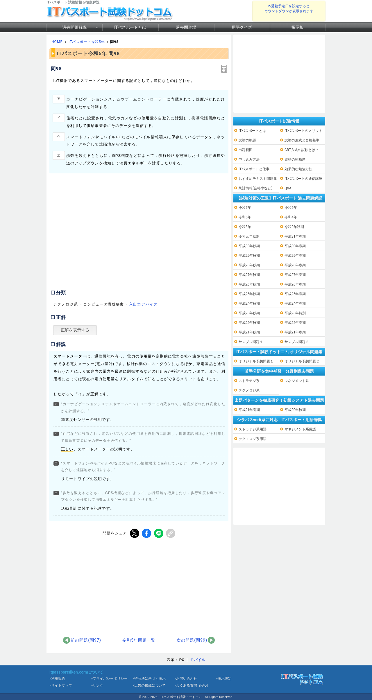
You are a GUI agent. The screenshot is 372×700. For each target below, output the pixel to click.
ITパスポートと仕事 (254, 169)
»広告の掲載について (149, 685)
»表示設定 (224, 678)
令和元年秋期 (249, 236)
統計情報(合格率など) (255, 188)
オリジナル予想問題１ (256, 361)
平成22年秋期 (249, 323)
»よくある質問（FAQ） (192, 685)
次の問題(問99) (192, 640)
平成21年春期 (295, 332)
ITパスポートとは (130, 27)
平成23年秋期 (249, 313)
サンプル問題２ (297, 342)
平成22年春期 (295, 323)
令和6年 (291, 208)
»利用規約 (57, 678)
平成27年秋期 (249, 275)
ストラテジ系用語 (253, 429)
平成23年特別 (295, 313)
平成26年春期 (295, 284)
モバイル (197, 660)
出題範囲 (246, 150)
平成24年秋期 (249, 303)
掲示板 (297, 27)
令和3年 (245, 227)
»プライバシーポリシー (109, 678)
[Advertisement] (98, 237)
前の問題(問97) (86, 640)
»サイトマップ (60, 685)
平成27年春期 (295, 275)
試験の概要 (247, 140)
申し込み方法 (249, 159)
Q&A (288, 188)
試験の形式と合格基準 (302, 140)
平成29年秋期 (249, 256)
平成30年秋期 (249, 246)
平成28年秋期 (249, 265)
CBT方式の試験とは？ (302, 150)
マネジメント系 (297, 381)
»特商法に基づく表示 (149, 678)
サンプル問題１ (251, 342)
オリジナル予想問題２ (302, 361)
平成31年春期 (295, 236)
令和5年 (245, 217)
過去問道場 (186, 27)
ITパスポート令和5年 (87, 42)
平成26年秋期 (249, 284)
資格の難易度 (295, 159)
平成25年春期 (295, 294)
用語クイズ (242, 27)
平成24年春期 (295, 303)
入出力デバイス (143, 304)
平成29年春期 (295, 256)
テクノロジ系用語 (253, 439)
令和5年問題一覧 (138, 640)
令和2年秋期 (294, 227)
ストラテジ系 (249, 381)
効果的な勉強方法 (298, 169)
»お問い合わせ (185, 678)
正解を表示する (75, 330)
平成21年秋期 (249, 332)
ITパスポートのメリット (303, 131)
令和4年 (291, 217)
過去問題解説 (74, 27)
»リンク (97, 685)
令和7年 (245, 208)
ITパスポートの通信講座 (303, 179)
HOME (56, 42)
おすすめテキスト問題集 (258, 179)
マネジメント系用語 (300, 429)
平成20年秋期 (295, 410)
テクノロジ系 (249, 390)
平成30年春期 (295, 246)
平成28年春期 (295, 265)
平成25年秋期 (249, 294)
